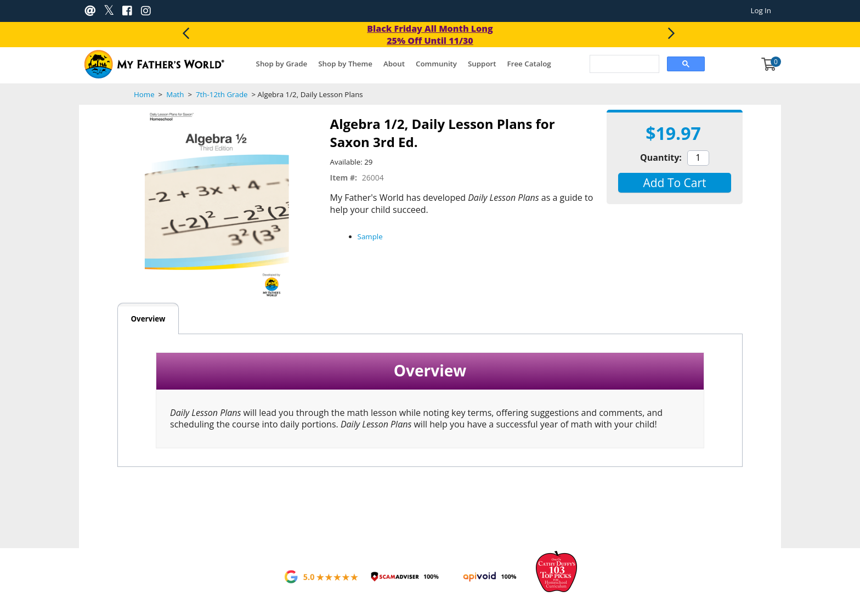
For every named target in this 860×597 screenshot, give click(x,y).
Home (144, 94)
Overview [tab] (148, 319)
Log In (760, 10)
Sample (370, 236)
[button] (674, 182)
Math (175, 94)
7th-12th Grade (222, 94)
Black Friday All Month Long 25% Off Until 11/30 (430, 34)
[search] (623, 65)
